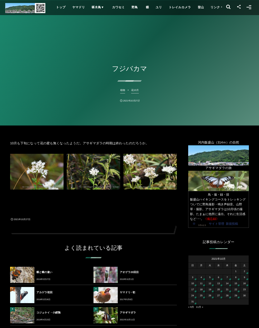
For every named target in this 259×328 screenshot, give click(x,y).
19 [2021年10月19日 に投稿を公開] (210, 289)
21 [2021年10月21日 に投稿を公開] (227, 289)
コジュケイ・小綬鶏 (48, 312)
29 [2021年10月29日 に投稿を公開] (236, 295)
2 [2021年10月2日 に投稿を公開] (244, 271)
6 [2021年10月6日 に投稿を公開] (218, 277)
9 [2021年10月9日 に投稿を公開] (244, 277)
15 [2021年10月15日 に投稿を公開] (236, 283)
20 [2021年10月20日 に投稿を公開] (218, 289)
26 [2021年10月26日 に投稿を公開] (210, 295)
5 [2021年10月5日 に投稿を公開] (209, 277)
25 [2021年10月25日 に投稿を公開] (201, 295)
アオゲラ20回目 (129, 272)
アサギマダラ (128, 312)
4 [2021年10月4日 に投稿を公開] (201, 277)
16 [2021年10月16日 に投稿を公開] (244, 283)
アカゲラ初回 (44, 292)
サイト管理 (216, 224)
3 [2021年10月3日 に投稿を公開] (192, 277)
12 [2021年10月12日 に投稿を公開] (210, 283)
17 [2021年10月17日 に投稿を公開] (192, 289)
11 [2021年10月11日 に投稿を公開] (201, 283)
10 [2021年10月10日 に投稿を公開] (192, 283)
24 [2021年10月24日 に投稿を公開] (192, 295)
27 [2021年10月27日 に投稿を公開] (218, 295)
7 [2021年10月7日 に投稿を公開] (227, 277)
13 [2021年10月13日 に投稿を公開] (218, 283)
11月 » (199, 307)
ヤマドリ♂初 (127, 292)
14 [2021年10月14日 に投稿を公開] (227, 283)
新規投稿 (232, 224)
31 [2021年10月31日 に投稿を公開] (192, 302)
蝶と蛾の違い (44, 272)
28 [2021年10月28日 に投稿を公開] (227, 295)
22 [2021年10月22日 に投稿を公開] (236, 289)
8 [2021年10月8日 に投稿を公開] (235, 277)
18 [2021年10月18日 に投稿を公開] (201, 289)
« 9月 (191, 307)
